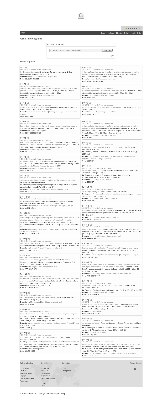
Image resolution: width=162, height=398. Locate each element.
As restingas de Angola (28, 161)
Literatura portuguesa (38, 77)
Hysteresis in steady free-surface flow (96, 210)
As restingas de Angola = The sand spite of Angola (39, 337)
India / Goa (45, 371)
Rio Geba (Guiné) (115, 353)
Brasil (43, 386)
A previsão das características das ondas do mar (100, 304)
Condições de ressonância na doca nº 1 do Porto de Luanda (104, 147)
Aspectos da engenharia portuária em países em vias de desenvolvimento (47, 180)
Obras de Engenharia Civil (125, 156)
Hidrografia (96, 353)
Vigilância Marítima (89, 159)
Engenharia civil (44, 285)
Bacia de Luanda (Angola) (63, 323)
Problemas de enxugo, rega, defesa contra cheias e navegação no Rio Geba (110, 344)
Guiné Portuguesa (129, 353)
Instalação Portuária (106, 156)
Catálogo (110, 33)
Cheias (104, 353)
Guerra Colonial (43, 206)
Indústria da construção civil (110, 236)
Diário (52, 206)
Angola (95, 79)
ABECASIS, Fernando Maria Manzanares (35, 70)
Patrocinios (24, 381)
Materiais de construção (67, 229)
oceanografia (41, 131)
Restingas (34, 349)
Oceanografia (97, 311)
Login (23, 32)
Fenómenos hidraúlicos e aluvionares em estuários (39, 297)
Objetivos (23, 371)
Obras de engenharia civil (108, 198)
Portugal (70, 206)
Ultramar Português (28, 325)
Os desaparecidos (27, 72)
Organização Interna (27, 378)
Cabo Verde (45, 368)
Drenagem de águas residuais (60, 112)
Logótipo (23, 376)
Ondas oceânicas (45, 323)
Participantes (66, 371)
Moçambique (52, 77)
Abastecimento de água (107, 79)
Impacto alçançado (26, 373)
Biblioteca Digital (122, 33)
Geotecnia (34, 323)
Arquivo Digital (136, 33)
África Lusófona (36, 189)
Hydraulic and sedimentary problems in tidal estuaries (40, 260)
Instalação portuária (106, 95)
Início (103, 33)
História (33, 206)
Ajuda (112, 56)
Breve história (24, 368)
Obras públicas (125, 255)
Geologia (40, 168)
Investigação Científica (107, 112)
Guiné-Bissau (45, 373)
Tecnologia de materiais (29, 231)
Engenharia (63, 189)
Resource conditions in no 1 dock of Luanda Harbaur (101, 107)
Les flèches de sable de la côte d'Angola (35, 107)
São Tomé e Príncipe (48, 378)
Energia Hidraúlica (104, 159)
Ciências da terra (105, 180)
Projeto (64, 368)
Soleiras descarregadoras (91, 229)
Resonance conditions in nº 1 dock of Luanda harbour (102, 91)
